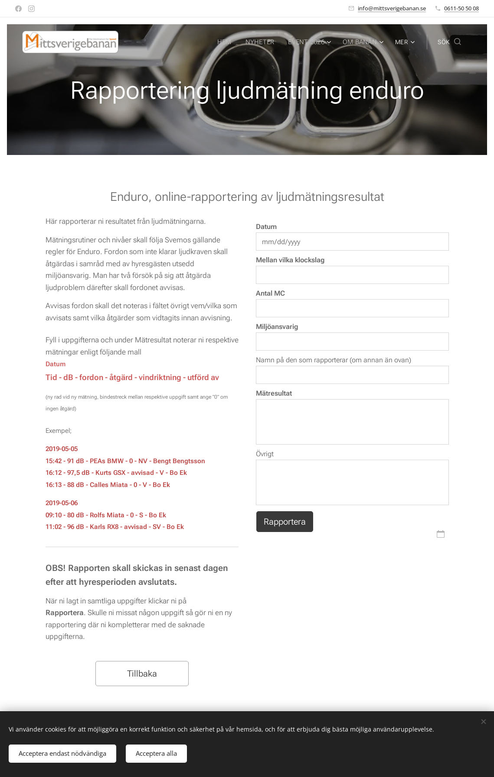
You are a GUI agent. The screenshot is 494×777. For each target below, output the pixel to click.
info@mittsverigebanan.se (392, 8)
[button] (449, 42)
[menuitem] (154, 42)
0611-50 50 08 (461, 8)
